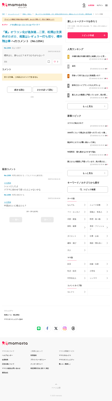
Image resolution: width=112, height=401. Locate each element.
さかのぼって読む (45, 90)
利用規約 (34, 355)
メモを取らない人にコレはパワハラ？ (25, 25)
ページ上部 (56, 388)
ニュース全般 (95, 205)
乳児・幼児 (71, 271)
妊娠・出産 (94, 264)
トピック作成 (88, 35)
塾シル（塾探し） (65, 364)
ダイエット (71, 236)
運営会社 (5, 372)
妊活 (69, 264)
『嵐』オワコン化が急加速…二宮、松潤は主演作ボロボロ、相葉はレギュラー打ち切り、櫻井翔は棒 (32, 36)
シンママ (93, 278)
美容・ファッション (97, 227)
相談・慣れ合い (96, 243)
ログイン (100, 5)
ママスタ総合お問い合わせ (11, 368)
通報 (5, 61)
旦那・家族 (71, 219)
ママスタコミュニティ (66, 359)
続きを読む (19, 90)
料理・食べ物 (95, 219)
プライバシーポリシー (38, 359)
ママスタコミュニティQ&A (13, 319)
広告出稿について (8, 364)
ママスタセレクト (65, 355)
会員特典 (5, 359)
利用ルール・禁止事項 (11, 315)
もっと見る (88, 106)
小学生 (92, 271)
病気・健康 (71, 226)
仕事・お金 (94, 236)
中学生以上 (71, 278)
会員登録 (91, 5)
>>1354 (7, 183)
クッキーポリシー (37, 364)
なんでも (70, 205)
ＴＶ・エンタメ (73, 212)
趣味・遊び (71, 243)
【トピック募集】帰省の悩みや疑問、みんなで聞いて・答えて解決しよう (29, 19)
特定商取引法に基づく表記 (40, 368)
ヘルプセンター (7, 355)
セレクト (70, 292)
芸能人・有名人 (96, 212)
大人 (69, 250)
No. (7, 48)
